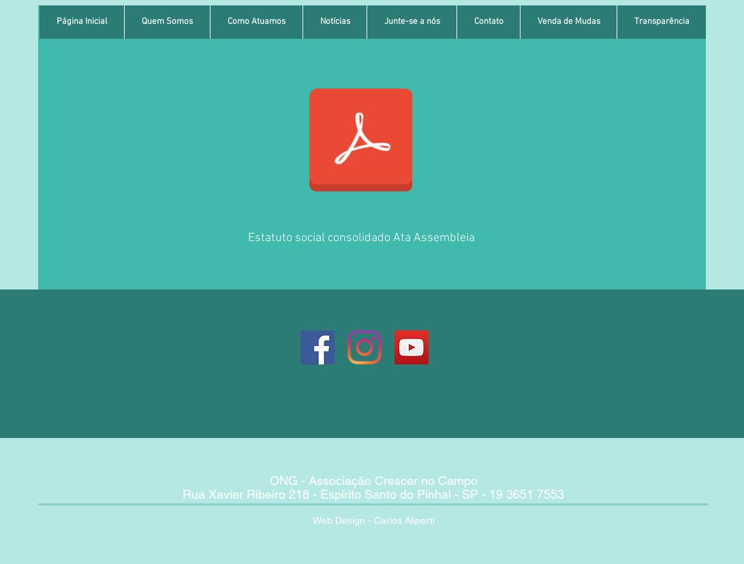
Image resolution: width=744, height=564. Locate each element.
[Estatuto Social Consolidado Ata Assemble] (360, 142)
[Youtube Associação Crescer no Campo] (411, 347)
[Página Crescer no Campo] (317, 347)
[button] (167, 22)
